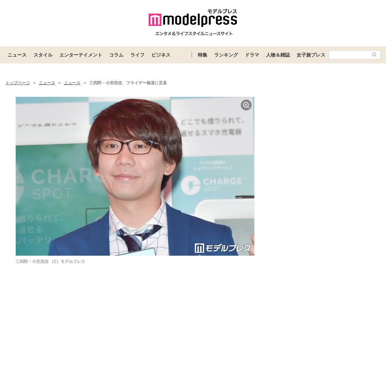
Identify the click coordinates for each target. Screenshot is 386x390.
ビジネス (160, 55)
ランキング (226, 55)
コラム (116, 55)
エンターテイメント (80, 55)
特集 (202, 55)
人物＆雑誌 (278, 55)
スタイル (43, 55)
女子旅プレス (311, 55)
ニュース (17, 55)
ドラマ (252, 55)
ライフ (137, 55)
